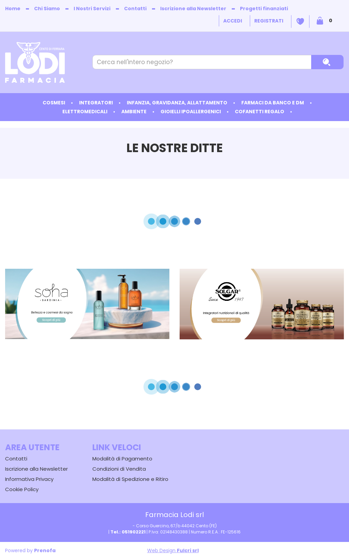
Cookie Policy (22, 489)
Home (12, 8)
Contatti (135, 8)
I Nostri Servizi (92, 8)
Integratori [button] (96, 102)
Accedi (232, 20)
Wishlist (300, 21)
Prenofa (45, 550)
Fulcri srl (188, 550)
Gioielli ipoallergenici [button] (191, 111)
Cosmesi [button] (54, 102)
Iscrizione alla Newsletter (193, 8)
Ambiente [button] (134, 111)
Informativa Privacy (29, 479)
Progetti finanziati (264, 8)
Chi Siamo (47, 8)
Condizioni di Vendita (119, 468)
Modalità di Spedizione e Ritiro (130, 479)
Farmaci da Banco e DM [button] (272, 102)
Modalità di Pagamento (122, 458)
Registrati (268, 20)
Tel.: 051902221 (128, 532)
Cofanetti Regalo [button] (259, 111)
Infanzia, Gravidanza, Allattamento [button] (177, 102)
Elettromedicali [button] (84, 111)
